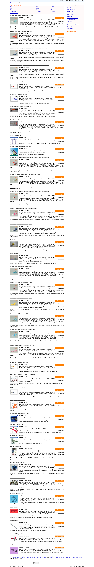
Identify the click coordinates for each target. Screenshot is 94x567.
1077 (38, 557)
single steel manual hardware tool (18, 545)
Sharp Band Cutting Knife (16, 493)
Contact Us (24, 566)
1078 (41, 557)
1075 (31, 557)
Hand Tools (69, 7)
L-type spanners (14, 507)
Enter (82, 0)
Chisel (52, 6)
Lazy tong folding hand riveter (17, 533)
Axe (11, 6)
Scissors (53, 9)
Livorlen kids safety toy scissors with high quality (22, 329)
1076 (35, 557)
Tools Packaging (71, 19)
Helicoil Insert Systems (16, 446)
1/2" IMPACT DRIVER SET (16, 424)
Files (11, 8)
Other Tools (70, 28)
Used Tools (69, 26)
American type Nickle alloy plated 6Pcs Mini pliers (22, 374)
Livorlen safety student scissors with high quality (22, 15)
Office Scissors (14, 253)
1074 (28, 557)
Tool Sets (69, 13)
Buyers (71, 0)
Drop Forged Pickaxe (15, 119)
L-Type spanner (14, 520)
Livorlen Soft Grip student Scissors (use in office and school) (25, 174)
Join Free (77, 0)
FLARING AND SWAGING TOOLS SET (19, 413)
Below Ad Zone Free (71, 31)
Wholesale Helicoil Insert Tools (17, 462)
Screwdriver (13, 11)
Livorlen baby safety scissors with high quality (21, 224)
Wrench (53, 11)
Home (12, 2)
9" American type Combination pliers (19, 362)
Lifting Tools (70, 14)
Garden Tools (70, 11)
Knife (52, 8)
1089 (77, 557)
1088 (74, 557)
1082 (54, 557)
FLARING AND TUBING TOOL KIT (18, 435)
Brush (37, 6)
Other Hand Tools (14, 13)
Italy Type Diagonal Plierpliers (17, 400)
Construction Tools (71, 9)
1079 (45, 557)
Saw (37, 9)
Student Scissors (14, 239)
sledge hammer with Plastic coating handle (20, 106)
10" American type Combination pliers (19, 387)
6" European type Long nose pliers (18, 94)
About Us (15, 566)
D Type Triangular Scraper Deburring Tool (20, 146)
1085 (64, 557)
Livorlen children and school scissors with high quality (23, 208)
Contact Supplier (59, 18)
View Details (61, 21)
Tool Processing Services (73, 24)
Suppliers (67, 0)
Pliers (11, 9)
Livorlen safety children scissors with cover (21, 31)
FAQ (11, 566)
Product (61, 0)
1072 (21, 557)
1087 (70, 557)
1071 (18, 557)
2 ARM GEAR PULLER (15, 135)
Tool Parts (69, 21)
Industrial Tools (80, 566)
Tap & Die (38, 11)
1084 (60, 557)
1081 (50, 557)
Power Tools (70, 16)
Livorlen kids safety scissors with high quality (21, 266)
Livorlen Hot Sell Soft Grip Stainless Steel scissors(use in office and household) (29, 48)
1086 (67, 557)
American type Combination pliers (18, 82)
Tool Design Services (72, 23)
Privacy (20, 566)
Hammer (38, 8)
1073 (25, 557)
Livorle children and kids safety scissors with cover (22, 345)
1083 (57, 557)
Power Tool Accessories (72, 18)
